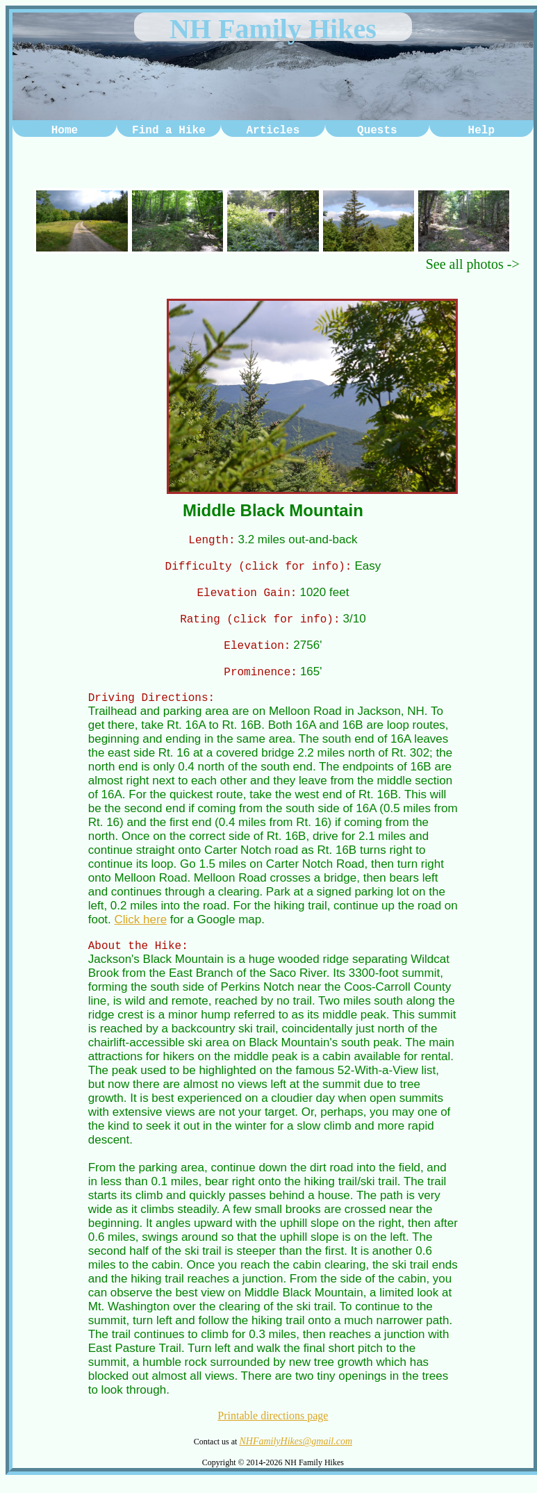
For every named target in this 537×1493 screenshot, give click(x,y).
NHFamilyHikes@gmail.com (295, 1454)
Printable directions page (272, 1428)
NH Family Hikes (273, 28)
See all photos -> (473, 264)
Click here (141, 930)
